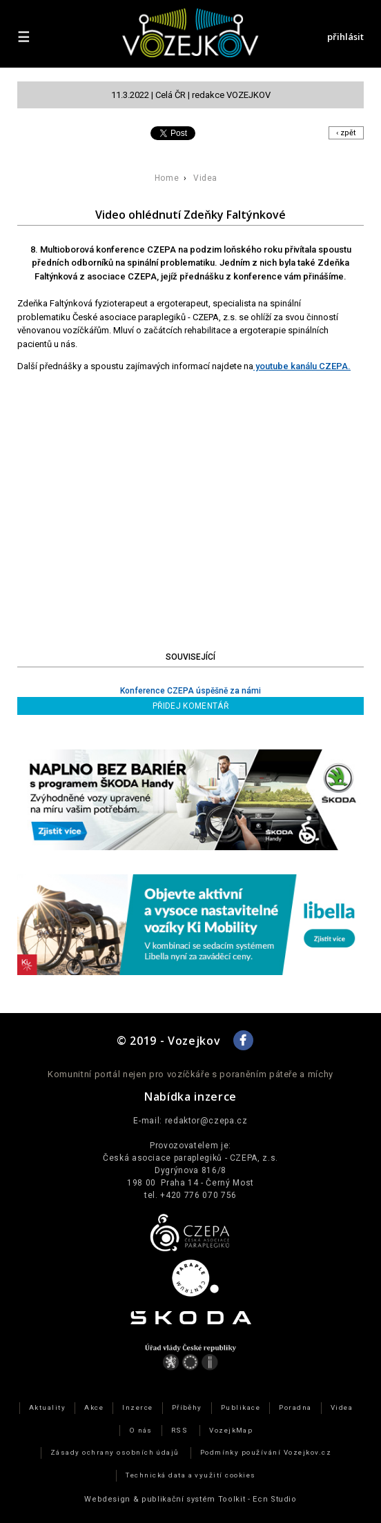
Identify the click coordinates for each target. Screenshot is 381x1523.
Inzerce (137, 1407)
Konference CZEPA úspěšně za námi (190, 691)
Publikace (240, 1407)
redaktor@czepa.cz (206, 1121)
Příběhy (187, 1407)
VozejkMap (231, 1430)
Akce (94, 1407)
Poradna (295, 1407)
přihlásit (345, 36)
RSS (179, 1430)
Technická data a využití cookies (191, 1475)
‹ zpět (346, 132)
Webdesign (107, 1499)
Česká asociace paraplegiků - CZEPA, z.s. (190, 1158)
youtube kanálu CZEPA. (302, 366)
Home (167, 178)
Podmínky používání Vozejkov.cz (266, 1452)
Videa (205, 178)
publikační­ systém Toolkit (193, 1499)
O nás (141, 1430)
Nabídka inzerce (190, 1096)
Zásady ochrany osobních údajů (114, 1452)
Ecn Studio (275, 1499)
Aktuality (47, 1407)
